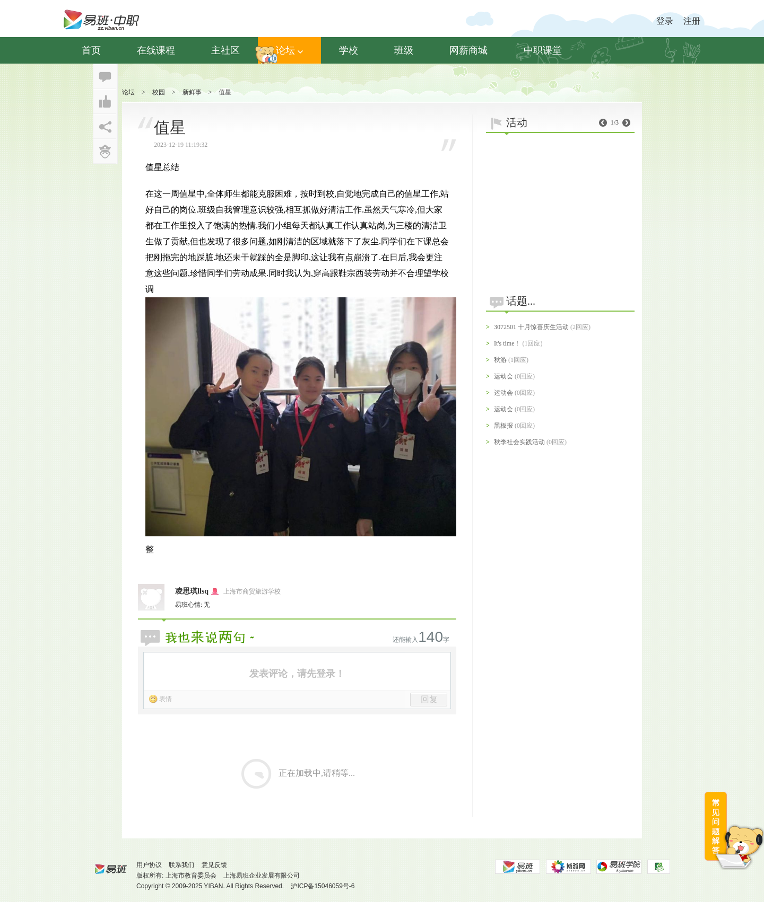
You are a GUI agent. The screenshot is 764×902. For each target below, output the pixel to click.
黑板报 (503, 425)
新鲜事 (192, 92)
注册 (691, 20)
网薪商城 (468, 50)
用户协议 (149, 865)
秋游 (500, 360)
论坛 (289, 50)
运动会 (503, 376)
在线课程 (156, 50)
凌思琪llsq (192, 591)
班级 (403, 50)
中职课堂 (543, 50)
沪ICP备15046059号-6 (322, 886)
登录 (664, 20)
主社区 (225, 50)
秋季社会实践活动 (519, 442)
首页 (91, 50)
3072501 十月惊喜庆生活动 (531, 327)
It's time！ (507, 343)
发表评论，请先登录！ (297, 673)
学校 (348, 50)
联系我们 (181, 865)
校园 (158, 92)
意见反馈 (214, 865)
